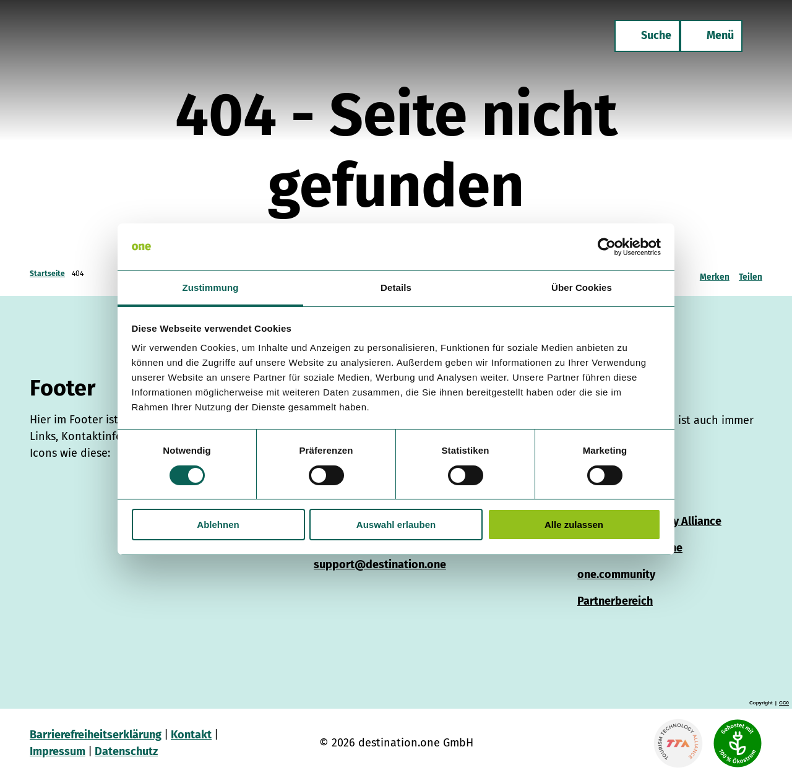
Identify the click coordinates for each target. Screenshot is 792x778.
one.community (616, 574)
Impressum (57, 751)
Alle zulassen (573, 524)
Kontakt (191, 734)
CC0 (784, 703)
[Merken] (715, 273)
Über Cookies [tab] (581, 287)
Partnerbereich (615, 601)
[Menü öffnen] (711, 36)
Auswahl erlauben (396, 524)
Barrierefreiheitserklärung (95, 734)
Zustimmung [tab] (211, 287)
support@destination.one (380, 564)
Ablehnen (218, 524)
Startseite (47, 273)
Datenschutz (126, 751)
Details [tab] (396, 287)
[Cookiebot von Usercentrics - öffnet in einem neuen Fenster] (607, 247)
